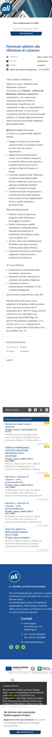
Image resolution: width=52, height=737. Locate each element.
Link (40, 320)
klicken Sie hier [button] (26, 33)
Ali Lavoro (21, 324)
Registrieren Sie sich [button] (25, 732)
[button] (47, 410)
